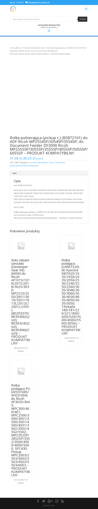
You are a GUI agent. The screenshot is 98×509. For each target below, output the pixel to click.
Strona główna (15, 48)
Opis (15, 173)
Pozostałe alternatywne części (33, 48)
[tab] (15, 173)
